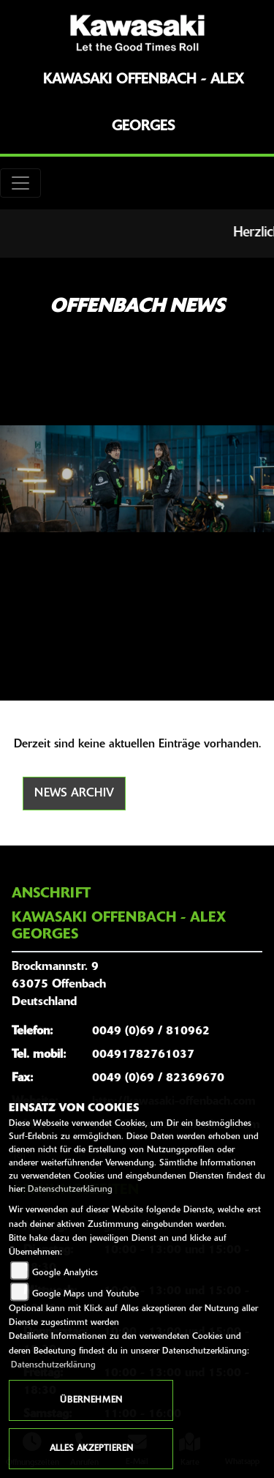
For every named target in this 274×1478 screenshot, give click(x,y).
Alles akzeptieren (91, 1448)
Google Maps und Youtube (85, 1294)
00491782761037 (143, 1055)
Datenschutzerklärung (70, 1189)
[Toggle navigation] (20, 183)
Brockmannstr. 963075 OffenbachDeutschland (59, 984)
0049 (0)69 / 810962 (151, 1031)
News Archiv (74, 793)
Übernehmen (91, 1400)
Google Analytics (65, 1273)
